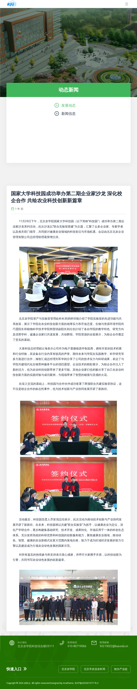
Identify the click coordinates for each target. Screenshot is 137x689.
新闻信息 (68, 113)
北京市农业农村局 (94, 669)
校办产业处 (121, 669)
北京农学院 (68, 669)
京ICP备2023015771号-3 (86, 683)
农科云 (27, 683)
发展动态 (68, 105)
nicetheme (68, 683)
